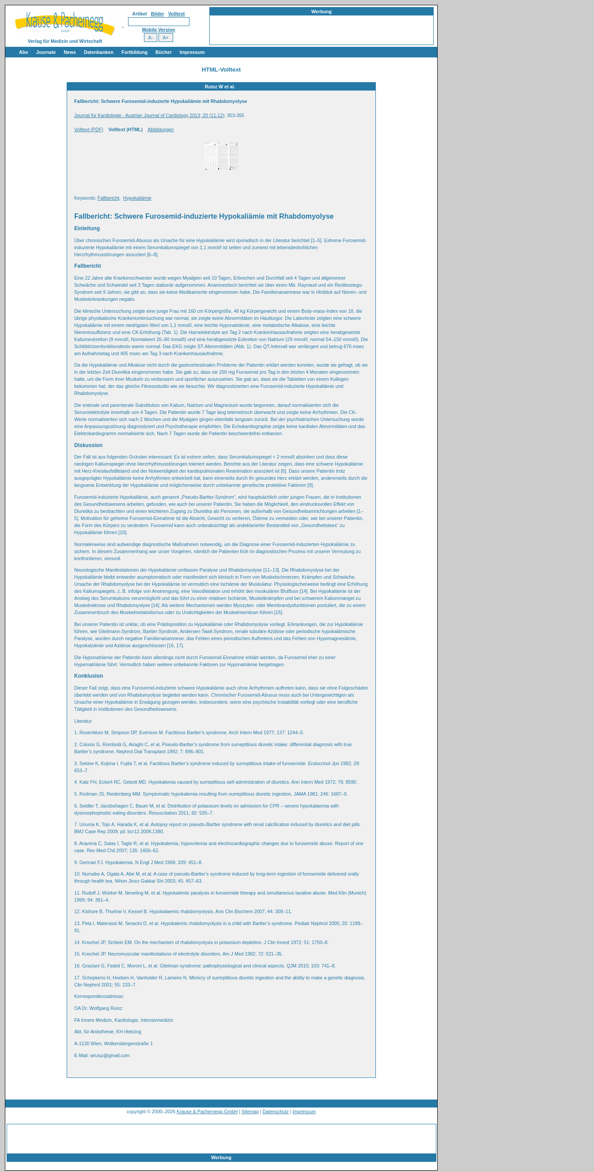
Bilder (157, 13)
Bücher (163, 52)
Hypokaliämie (137, 198)
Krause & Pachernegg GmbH (207, 1111)
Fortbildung (134, 52)
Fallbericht (108, 198)
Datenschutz (276, 1111)
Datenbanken (99, 52)
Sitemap (250, 1111)
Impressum (192, 52)
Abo (23, 52)
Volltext (176, 13)
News (70, 52)
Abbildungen (161, 129)
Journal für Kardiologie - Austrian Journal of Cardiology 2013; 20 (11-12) (149, 115)
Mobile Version (158, 29)
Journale (46, 52)
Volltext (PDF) (88, 129)
